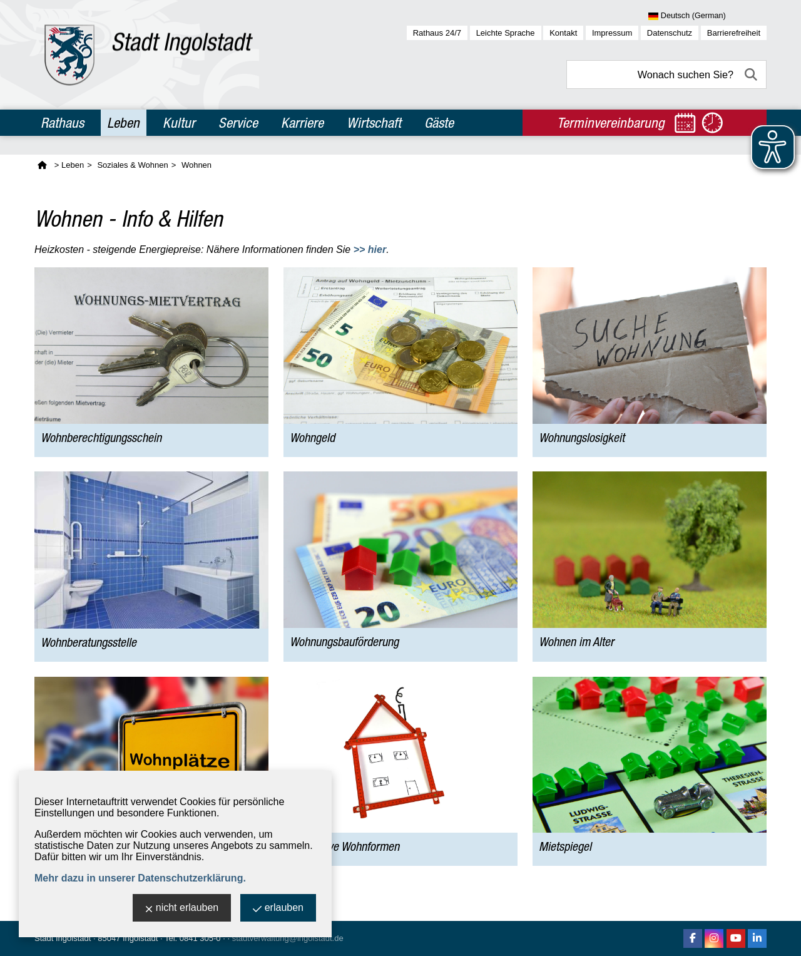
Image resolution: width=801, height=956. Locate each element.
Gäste (439, 123)
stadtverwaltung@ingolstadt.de (288, 938)
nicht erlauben (182, 908)
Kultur (179, 123)
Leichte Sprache (505, 33)
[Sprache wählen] (707, 16)
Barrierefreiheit (733, 33)
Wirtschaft (374, 123)
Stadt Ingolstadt (62, 938)
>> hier (370, 249)
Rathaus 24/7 (437, 33)
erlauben (278, 908)
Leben (123, 123)
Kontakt (563, 33)
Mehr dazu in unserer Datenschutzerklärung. (140, 878)
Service (238, 123)
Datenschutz (669, 33)
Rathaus (62, 123)
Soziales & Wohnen (132, 165)
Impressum (612, 33)
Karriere (302, 123)
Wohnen (196, 165)
